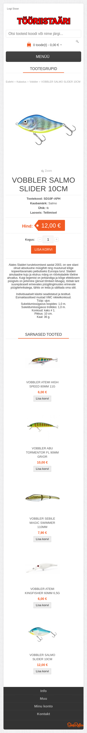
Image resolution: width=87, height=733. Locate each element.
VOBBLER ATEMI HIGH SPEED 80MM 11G (42, 384)
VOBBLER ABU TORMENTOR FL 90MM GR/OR (42, 452)
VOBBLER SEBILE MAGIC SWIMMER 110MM (42, 523)
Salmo (52, 203)
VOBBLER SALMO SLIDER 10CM (61, 81)
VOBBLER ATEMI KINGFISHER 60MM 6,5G (42, 591)
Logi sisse (13, 8)
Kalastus (21, 81)
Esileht (9, 81)
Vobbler (33, 81)
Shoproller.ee (75, 725)
